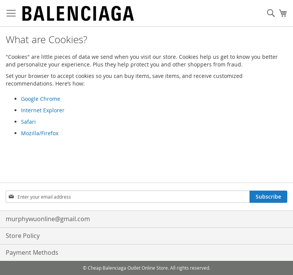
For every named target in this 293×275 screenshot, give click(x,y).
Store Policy (23, 235)
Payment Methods (32, 252)
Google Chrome (40, 98)
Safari (28, 121)
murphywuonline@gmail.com (48, 219)
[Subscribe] (268, 197)
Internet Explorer (42, 110)
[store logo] (78, 13)
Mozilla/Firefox (39, 133)
